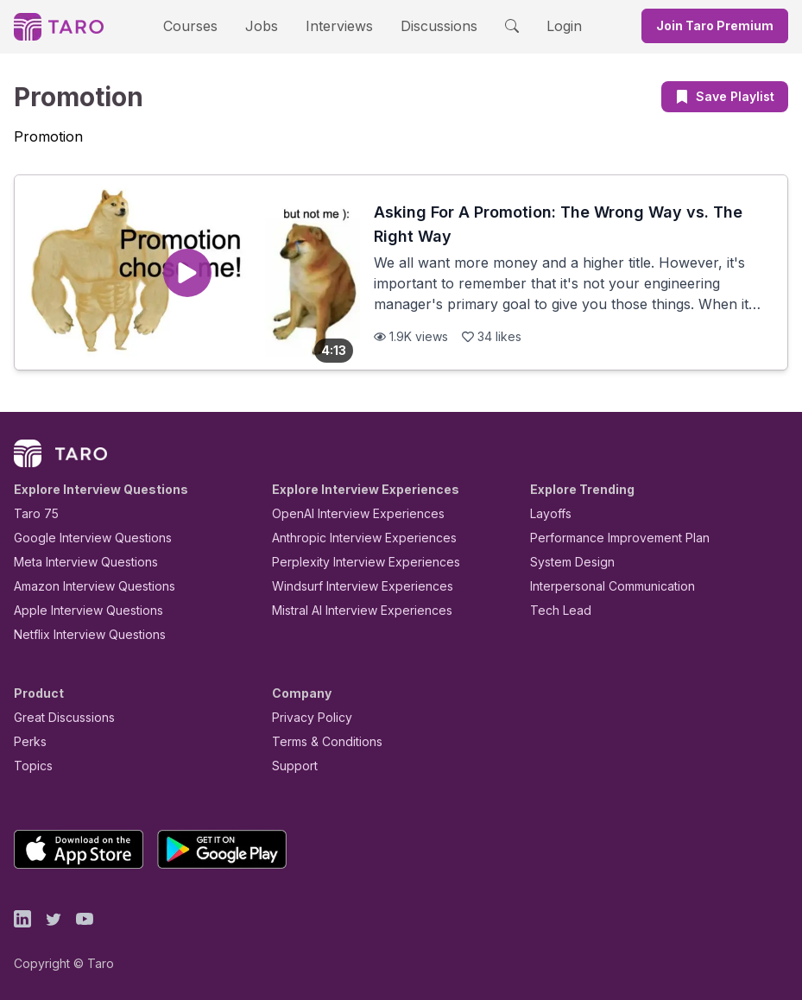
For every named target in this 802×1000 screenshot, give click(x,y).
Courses (205, 25)
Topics (30, 765)
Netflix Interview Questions (81, 634)
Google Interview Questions (82, 537)
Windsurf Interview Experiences (350, 585)
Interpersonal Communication (602, 585)
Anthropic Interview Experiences (352, 537)
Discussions (426, 25)
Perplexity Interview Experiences (352, 561)
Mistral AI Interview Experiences (352, 610)
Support (291, 765)
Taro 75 (32, 513)
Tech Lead (555, 610)
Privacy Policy (307, 717)
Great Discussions (58, 717)
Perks (27, 741)
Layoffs (548, 513)
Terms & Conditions (321, 741)
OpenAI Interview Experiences (347, 513)
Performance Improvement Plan (607, 537)
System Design (566, 561)
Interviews (336, 25)
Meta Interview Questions (76, 561)
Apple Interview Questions (79, 610)
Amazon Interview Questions (84, 585)
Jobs (268, 25)
